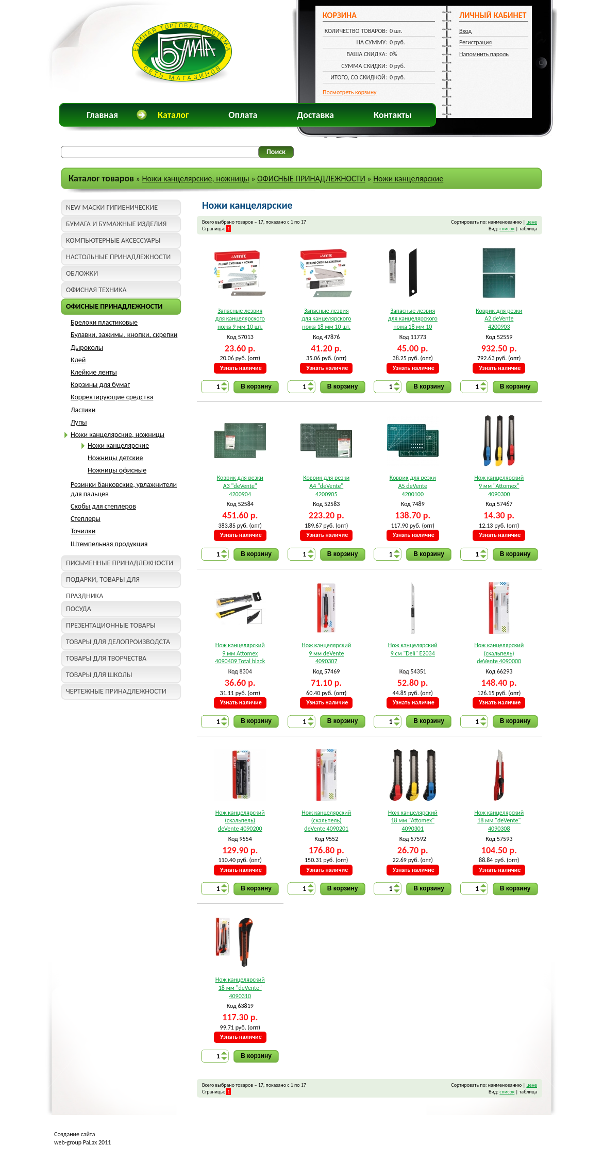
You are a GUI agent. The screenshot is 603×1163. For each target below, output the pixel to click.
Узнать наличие (241, 368)
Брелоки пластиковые (104, 322)
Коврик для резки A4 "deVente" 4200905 (326, 485)
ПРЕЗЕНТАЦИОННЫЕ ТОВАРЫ (111, 625)
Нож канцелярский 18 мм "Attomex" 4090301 (413, 820)
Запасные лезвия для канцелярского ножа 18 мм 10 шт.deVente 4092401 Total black (413, 319)
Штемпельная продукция (109, 544)
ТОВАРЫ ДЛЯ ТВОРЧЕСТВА (106, 658)
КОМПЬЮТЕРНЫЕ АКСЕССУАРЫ (113, 240)
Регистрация (475, 42)
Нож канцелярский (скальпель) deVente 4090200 (240, 820)
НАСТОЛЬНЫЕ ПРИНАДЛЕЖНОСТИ (118, 256)
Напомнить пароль (484, 54)
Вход (465, 31)
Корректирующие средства (112, 397)
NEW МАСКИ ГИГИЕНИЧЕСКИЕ (112, 207)
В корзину (256, 386)
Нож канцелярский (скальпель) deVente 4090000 (499, 653)
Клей (78, 360)
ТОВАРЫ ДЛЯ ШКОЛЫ (99, 674)
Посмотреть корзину (350, 92)
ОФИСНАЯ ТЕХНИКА (96, 289)
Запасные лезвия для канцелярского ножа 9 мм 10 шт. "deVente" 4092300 (240, 319)
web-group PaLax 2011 (82, 1142)
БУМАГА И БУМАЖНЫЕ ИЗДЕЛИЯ (116, 224)
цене (531, 221)
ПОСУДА (78, 608)
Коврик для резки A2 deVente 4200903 (499, 318)
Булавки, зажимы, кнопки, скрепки (124, 334)
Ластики (83, 410)
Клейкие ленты (94, 372)
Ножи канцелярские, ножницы (195, 178)
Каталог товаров (101, 178)
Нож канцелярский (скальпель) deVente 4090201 (326, 820)
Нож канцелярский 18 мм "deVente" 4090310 (240, 987)
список (506, 228)
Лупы (79, 422)
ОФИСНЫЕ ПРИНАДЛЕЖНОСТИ (311, 178)
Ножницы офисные (117, 470)
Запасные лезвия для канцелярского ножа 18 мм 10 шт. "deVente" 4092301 (326, 319)
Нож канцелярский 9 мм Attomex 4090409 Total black (240, 653)
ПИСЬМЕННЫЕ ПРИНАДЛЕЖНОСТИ (119, 563)
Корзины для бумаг (100, 384)
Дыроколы (87, 347)
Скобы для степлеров (103, 506)
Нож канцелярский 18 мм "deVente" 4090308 (499, 820)
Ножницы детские (115, 457)
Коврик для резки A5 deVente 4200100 (413, 485)
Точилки (83, 531)
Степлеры (85, 518)
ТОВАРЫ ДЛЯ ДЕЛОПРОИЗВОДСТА (118, 641)
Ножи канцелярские (408, 178)
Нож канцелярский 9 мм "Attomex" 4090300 (499, 485)
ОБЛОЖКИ (82, 273)
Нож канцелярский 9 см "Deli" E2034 (413, 649)
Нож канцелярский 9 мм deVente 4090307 (326, 653)
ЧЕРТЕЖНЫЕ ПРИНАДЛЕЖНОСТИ (116, 691)
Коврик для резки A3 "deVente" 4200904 (240, 485)
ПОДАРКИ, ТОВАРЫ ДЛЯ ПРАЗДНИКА (103, 581)
